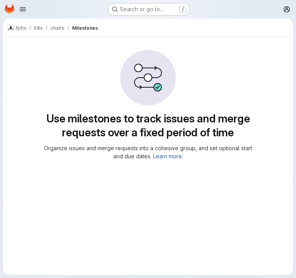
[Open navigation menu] (23, 9)
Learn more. (168, 156)
